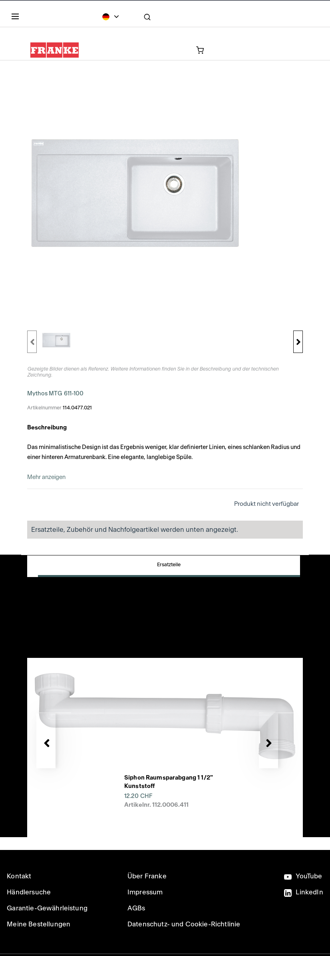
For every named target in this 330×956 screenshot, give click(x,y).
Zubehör (147, 569)
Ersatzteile (67, 569)
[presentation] (165, 700)
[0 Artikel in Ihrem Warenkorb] (163, 50)
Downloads (67, 597)
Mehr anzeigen (46, 477)
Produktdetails (227, 569)
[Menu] (17, 18)
